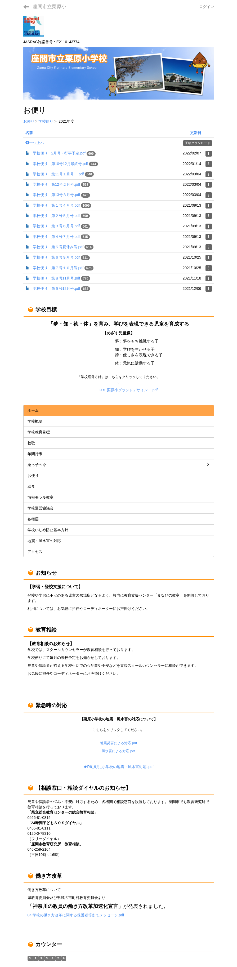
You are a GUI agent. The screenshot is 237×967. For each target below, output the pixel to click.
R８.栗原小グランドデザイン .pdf (129, 390)
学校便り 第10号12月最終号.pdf (60, 164)
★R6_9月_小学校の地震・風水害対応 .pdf (118, 767)
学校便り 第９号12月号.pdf (56, 288)
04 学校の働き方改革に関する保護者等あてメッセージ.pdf (76, 915)
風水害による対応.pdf (118, 751)
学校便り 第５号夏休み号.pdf (58, 247)
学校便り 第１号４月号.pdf (56, 205)
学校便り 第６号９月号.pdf (56, 257)
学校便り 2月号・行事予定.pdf (59, 153)
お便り (28, 121)
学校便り (45, 121)
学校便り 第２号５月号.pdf (56, 216)
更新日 (195, 133)
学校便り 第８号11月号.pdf (56, 278)
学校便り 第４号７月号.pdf (56, 236)
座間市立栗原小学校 (54, 6)
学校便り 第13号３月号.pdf (56, 195)
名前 (29, 133)
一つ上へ (34, 143)
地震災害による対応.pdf (118, 743)
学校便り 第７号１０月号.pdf (58, 268)
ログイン (206, 7)
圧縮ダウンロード (197, 143)
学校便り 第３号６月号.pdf (56, 226)
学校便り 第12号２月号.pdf (56, 184)
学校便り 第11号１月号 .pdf (58, 174)
